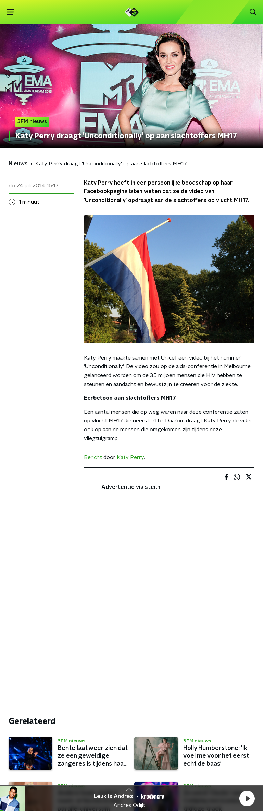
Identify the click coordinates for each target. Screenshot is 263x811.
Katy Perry (130, 457)
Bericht (93, 457)
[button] (247, 798)
